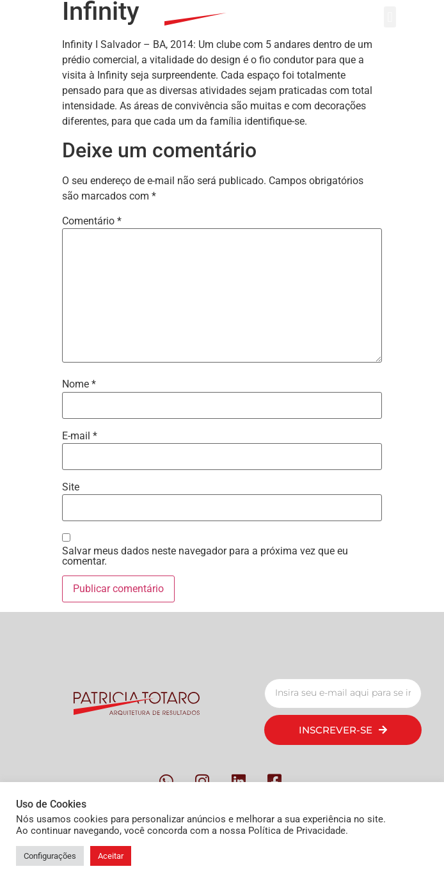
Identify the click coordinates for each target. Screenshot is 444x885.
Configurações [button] (50, 856)
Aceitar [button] (110, 856)
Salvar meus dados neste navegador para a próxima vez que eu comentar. (205, 556)
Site (70, 487)
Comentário (92, 221)
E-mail (79, 436)
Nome (79, 384)
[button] (390, 16)
